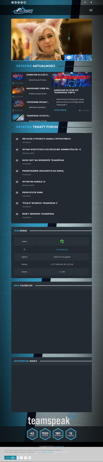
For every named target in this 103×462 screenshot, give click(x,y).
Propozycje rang (32, 192)
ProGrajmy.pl (59, 446)
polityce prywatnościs (48, 452)
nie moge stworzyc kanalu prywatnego (46, 139)
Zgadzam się (10, 457)
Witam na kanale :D (33, 181)
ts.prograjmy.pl (62, 249)
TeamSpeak (26, 142)
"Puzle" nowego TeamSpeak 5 (39, 203)
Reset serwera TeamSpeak (38, 214)
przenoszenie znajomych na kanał (43, 171)
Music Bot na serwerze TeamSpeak (43, 160)
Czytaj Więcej (60, 110)
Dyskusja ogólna (28, 153)
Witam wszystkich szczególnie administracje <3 (51, 149)
